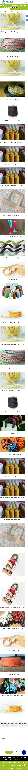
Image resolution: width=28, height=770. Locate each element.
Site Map (3, 5)
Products (7, 12)
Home (2, 12)
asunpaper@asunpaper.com (12, 5)
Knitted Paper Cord (7, 757)
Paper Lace (19, 759)
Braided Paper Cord (17, 757)
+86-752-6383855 (23, 5)
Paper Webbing (12, 759)
